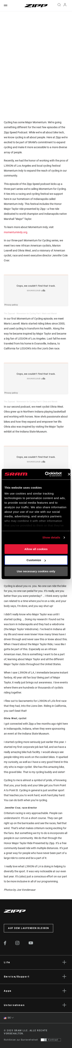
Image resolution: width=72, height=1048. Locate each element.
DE (7, 1017)
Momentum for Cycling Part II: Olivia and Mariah (37, 402)
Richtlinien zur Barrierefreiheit (21, 1039)
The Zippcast (9, 313)
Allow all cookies (36, 549)
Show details (51, 537)
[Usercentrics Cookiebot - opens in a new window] (46, 474)
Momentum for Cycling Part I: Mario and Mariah (37, 313)
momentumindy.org (15, 232)
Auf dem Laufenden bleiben (28, 928)
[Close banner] (69, 474)
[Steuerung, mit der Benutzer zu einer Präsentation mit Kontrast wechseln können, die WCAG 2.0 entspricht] (51, 1039)
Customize (36, 560)
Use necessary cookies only (36, 571)
